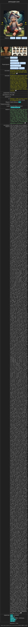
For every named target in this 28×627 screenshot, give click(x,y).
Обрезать (23, 63)
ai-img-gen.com (14, 2)
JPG (18, 38)
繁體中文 (23, 625)
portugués (7, 625)
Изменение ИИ (14, 60)
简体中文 (19, 625)
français (10, 625)
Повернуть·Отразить (15, 65)
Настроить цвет (14, 68)
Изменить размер (15, 63)
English (2, 625)
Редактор (22, 68)
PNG (13, 38)
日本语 (26, 625)
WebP (24, 38)
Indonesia (16, 625)
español (4, 625)
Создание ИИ (14, 57)
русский (13, 625)
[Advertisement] (14, 7)
